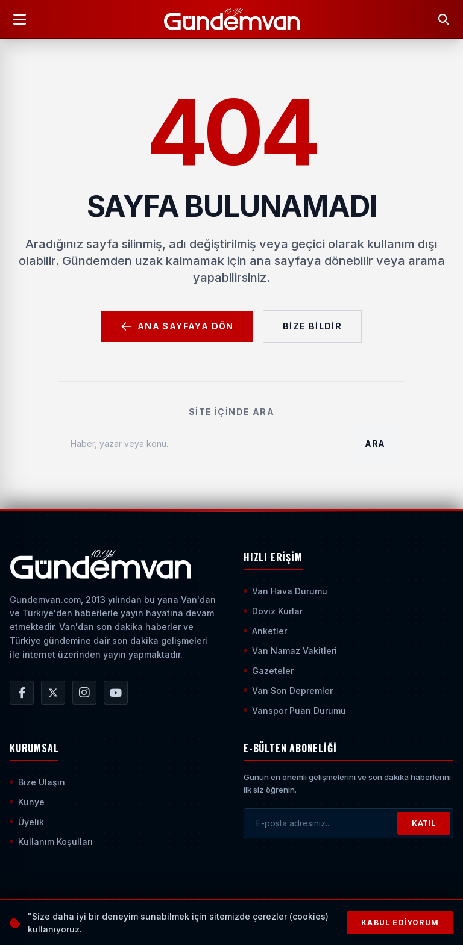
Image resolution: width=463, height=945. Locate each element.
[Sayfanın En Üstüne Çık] (443, 913)
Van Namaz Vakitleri (290, 651)
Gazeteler (269, 671)
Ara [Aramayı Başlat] (375, 443)
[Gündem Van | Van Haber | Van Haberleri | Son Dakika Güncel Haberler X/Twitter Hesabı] (53, 693)
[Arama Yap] (444, 19)
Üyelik (27, 822)
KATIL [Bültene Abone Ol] (424, 823)
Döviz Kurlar (273, 611)
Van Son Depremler (288, 690)
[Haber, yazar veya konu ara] (201, 444)
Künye (27, 802)
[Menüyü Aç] (19, 19)
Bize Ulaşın (37, 782)
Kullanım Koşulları (51, 842)
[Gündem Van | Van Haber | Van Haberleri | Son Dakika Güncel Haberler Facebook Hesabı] (22, 693)
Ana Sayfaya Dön (177, 326)
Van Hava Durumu (285, 591)
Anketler (265, 631)
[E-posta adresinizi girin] (321, 823)
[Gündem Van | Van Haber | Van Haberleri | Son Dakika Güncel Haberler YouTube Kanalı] (116, 693)
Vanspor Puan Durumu (295, 710)
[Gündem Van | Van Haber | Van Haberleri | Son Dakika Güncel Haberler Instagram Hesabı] (84, 693)
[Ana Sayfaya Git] (100, 564)
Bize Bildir (312, 326)
